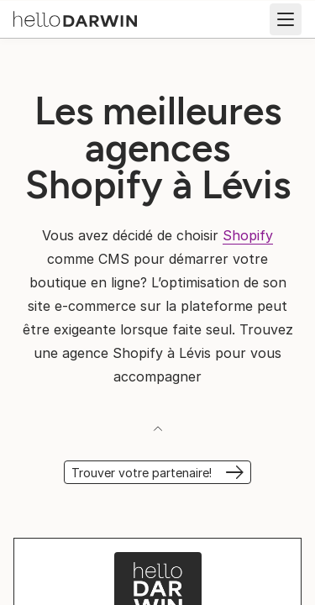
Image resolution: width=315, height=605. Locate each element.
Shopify (248, 235)
